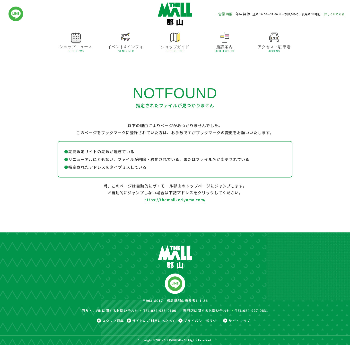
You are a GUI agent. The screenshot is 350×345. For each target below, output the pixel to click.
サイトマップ (239, 320)
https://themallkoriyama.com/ (175, 200)
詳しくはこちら (334, 14)
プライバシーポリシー (202, 320)
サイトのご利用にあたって (154, 320)
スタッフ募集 (113, 320)
